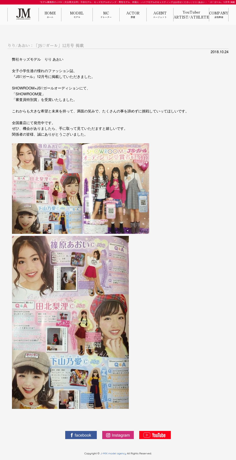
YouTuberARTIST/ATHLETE (191, 14)
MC (106, 15)
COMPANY (218, 15)
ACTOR (133, 15)
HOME (50, 15)
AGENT (160, 15)
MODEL (77, 15)
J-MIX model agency (113, 453)
